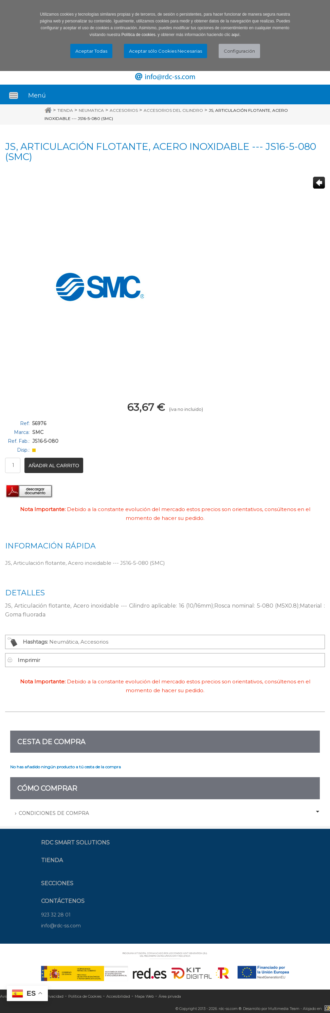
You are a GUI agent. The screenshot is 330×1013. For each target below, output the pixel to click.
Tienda (65, 110)
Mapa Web (144, 996)
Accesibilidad (118, 996)
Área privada (170, 996)
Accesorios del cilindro (173, 110)
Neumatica (91, 110)
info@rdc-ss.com (61, 926)
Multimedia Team (283, 1008)
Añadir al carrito (54, 465)
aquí (235, 34)
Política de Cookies (85, 996)
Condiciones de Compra (54, 813)
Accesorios (124, 110)
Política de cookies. (139, 34)
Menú (37, 95)
